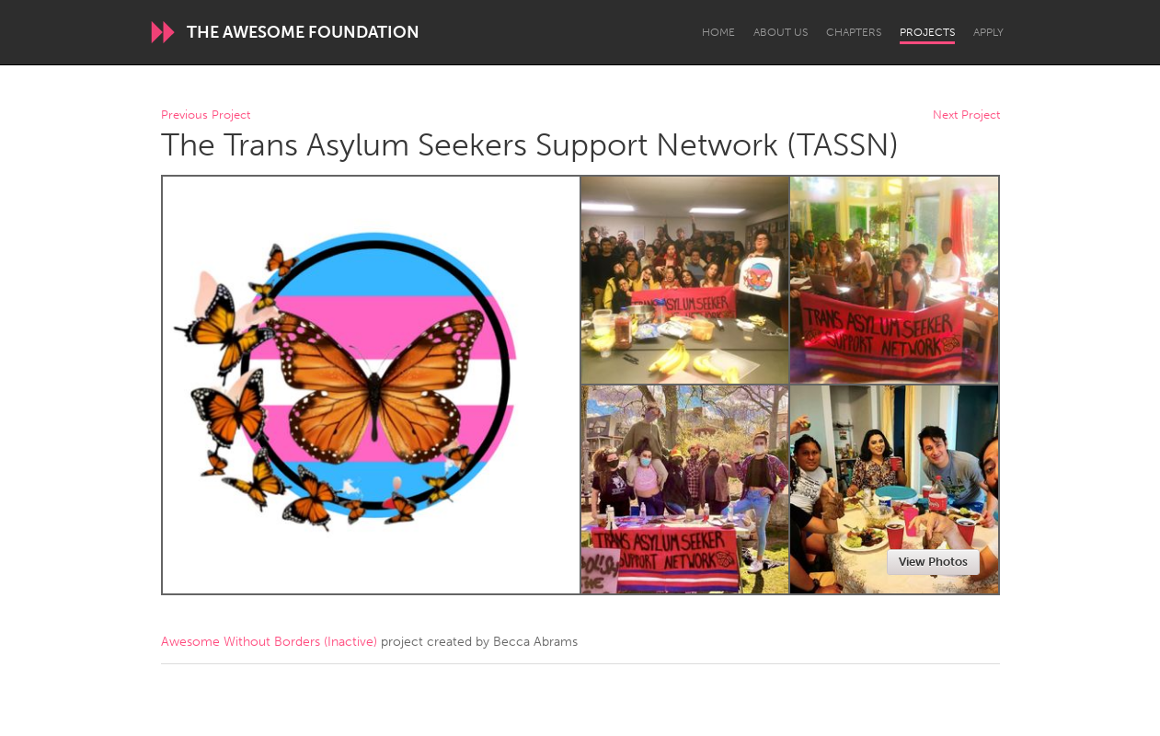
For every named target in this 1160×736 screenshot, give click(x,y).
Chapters (853, 32)
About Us (780, 32)
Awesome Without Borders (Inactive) (269, 642)
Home (718, 32)
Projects (927, 32)
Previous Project (205, 115)
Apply (988, 32)
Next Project (966, 115)
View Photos (933, 562)
